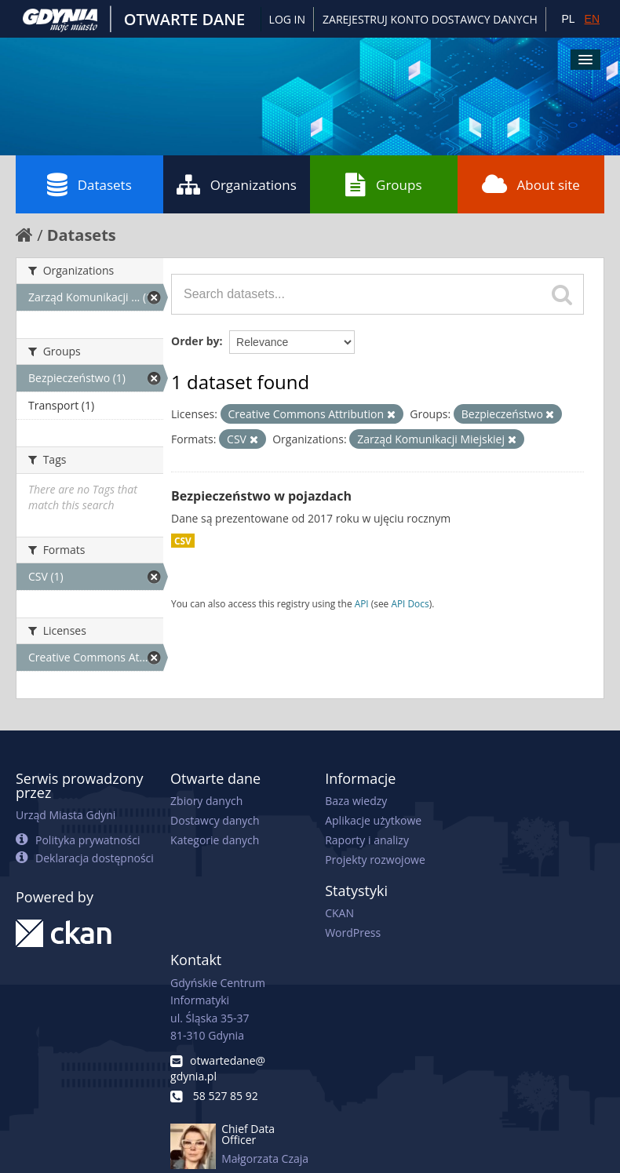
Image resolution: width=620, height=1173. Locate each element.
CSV (182, 540)
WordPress (353, 932)
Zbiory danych (206, 800)
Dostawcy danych (214, 820)
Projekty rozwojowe (375, 859)
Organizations (237, 184)
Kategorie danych (214, 839)
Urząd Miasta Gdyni (65, 814)
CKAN (339, 912)
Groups (383, 184)
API (362, 603)
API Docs (410, 603)
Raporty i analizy (367, 839)
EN (592, 19)
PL (567, 19)
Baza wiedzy (356, 800)
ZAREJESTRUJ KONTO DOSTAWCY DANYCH (430, 19)
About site (531, 184)
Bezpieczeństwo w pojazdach (261, 496)
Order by (195, 340)
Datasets (89, 184)
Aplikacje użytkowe (373, 820)
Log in (287, 19)
